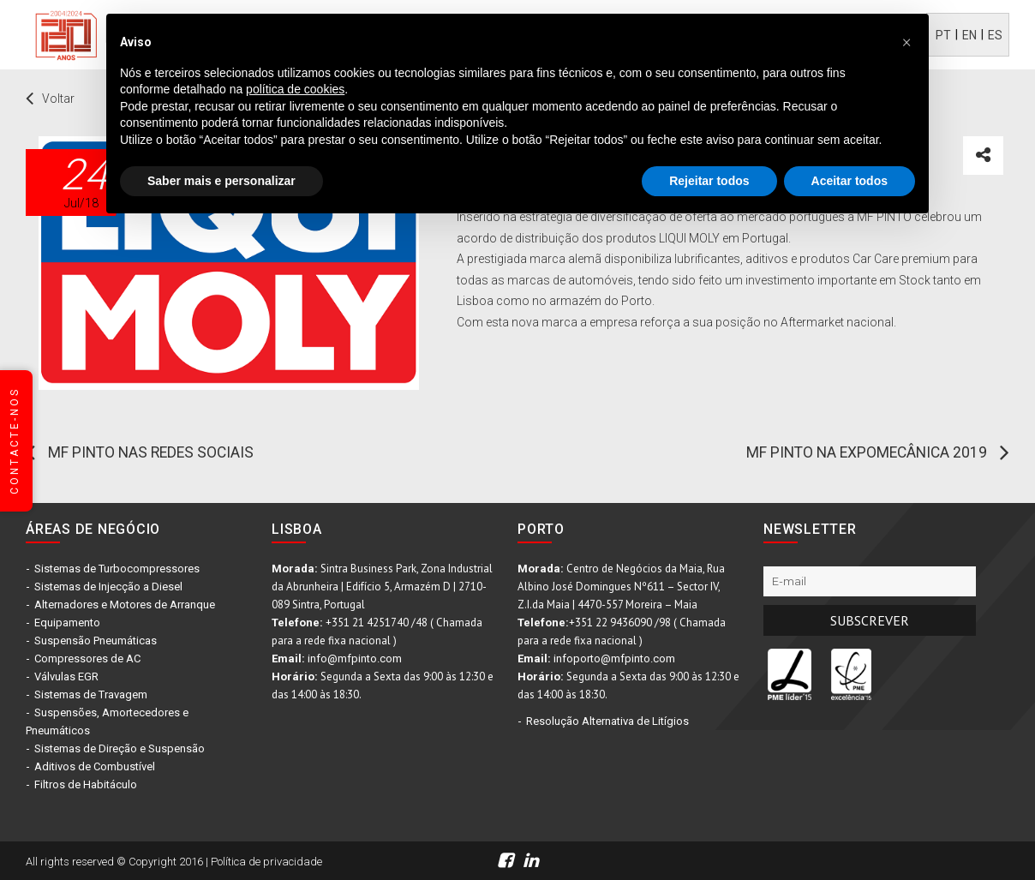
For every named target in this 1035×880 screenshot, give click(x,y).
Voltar (58, 98)
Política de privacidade (266, 861)
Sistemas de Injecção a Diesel (108, 586)
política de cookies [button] (295, 89)
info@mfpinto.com (355, 658)
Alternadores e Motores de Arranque (124, 604)
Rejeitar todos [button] (709, 181)
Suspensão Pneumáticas (95, 640)
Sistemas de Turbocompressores (117, 568)
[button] (906, 41)
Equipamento (67, 622)
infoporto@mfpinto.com (614, 658)
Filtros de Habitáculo (85, 784)
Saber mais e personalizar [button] (221, 181)
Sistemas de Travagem (90, 694)
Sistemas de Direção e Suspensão (119, 748)
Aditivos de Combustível (94, 766)
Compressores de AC (87, 658)
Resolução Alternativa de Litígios (607, 721)
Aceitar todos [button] (849, 181)
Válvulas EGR (66, 676)
